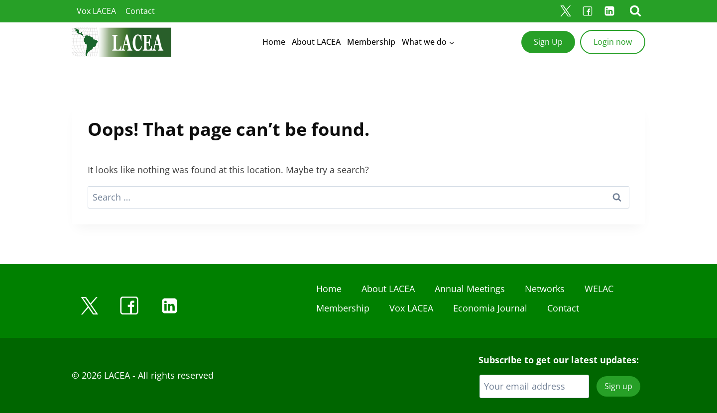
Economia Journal (490, 308)
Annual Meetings (470, 289)
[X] (566, 11)
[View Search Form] (635, 11)
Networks (545, 289)
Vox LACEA (96, 10)
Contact (140, 10)
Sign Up (548, 41)
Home (273, 41)
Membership (371, 41)
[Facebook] (587, 11)
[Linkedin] (609, 11)
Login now (613, 41)
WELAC (599, 289)
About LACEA (316, 41)
